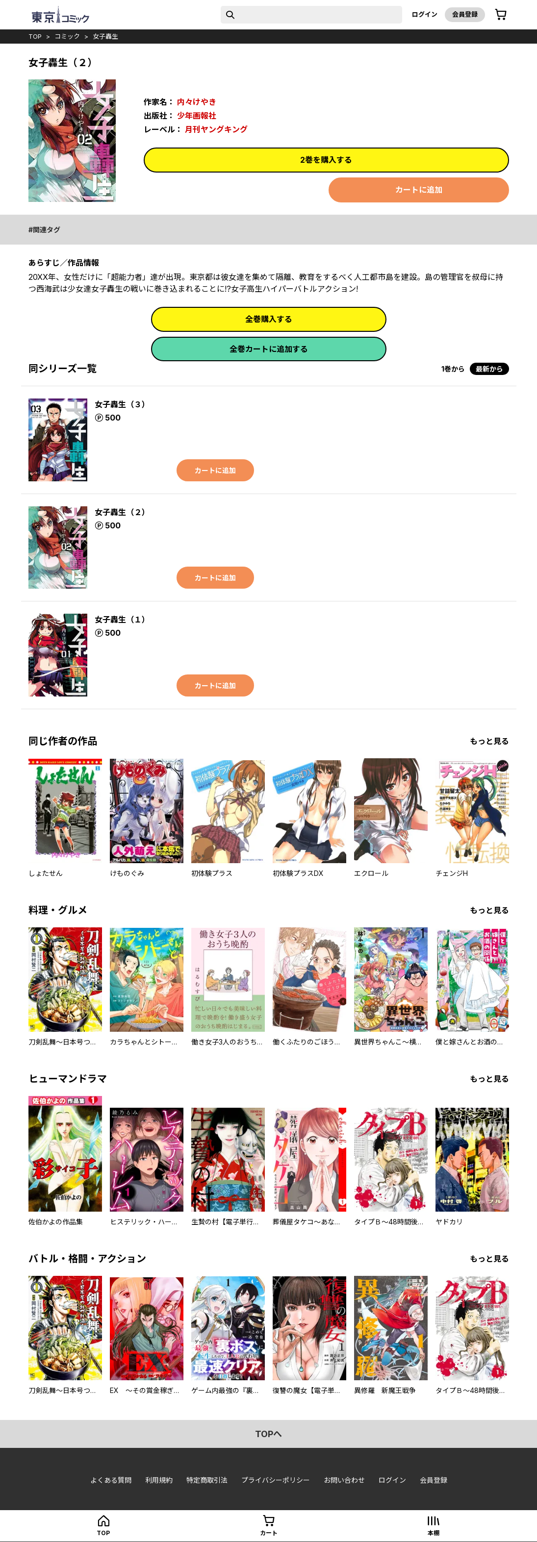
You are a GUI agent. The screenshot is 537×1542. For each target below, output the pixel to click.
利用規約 (159, 1480)
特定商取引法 (207, 1480)
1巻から (453, 369)
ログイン (424, 14)
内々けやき (196, 102)
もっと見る (489, 741)
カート (269, 1533)
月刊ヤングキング (216, 129)
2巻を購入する (326, 160)
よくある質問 (110, 1480)
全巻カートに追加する (269, 349)
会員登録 (465, 14)
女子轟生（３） (122, 404)
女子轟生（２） (122, 512)
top (35, 36)
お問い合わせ (344, 1480)
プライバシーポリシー (275, 1480)
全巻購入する (268, 319)
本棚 (433, 1533)
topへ (268, 1434)
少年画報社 (196, 116)
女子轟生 (105, 36)
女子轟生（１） (122, 619)
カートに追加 (418, 190)
